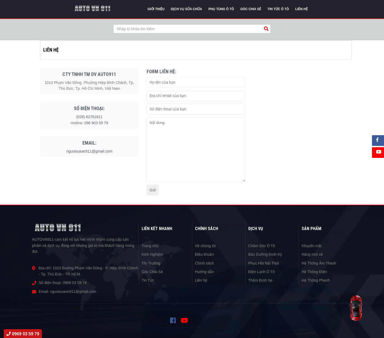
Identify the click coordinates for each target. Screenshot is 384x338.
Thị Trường (151, 263)
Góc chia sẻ (250, 9)
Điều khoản (204, 254)
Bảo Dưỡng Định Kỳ (265, 254)
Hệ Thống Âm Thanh (319, 263)
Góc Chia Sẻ (152, 272)
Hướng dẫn (204, 272)
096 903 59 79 (96, 123)
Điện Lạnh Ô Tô (261, 272)
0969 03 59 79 (75, 283)
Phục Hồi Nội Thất (263, 263)
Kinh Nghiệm (152, 254)
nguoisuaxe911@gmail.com (89, 151)
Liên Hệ (301, 9)
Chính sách (204, 263)
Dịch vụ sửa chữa (186, 9)
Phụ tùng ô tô (221, 9)
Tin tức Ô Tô (278, 9)
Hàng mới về (312, 254)
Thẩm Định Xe (260, 280)
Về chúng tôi (205, 246)
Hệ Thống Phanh (316, 280)
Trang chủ (150, 246)
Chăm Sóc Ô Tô (261, 246)
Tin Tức (148, 280)
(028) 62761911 (89, 117)
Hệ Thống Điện (314, 272)
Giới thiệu (155, 9)
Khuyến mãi (311, 246)
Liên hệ (201, 280)
